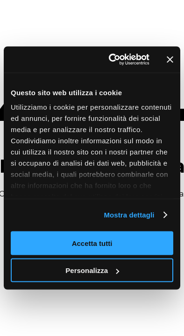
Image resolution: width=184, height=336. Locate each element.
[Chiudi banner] (170, 59)
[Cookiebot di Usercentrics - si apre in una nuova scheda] (111, 60)
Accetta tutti (92, 243)
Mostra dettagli (129, 215)
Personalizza (92, 270)
